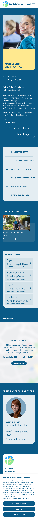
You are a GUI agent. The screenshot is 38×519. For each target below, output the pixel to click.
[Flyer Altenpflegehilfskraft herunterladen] (19, 263)
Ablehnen (19, 509)
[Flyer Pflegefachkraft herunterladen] (19, 287)
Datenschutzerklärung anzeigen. (18, 498)
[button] (19, 152)
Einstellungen (19, 515)
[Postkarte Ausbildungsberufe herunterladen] (19, 299)
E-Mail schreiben (15, 439)
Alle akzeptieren (19, 504)
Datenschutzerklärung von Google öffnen (19, 357)
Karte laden (19, 363)
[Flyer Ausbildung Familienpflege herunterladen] (19, 275)
